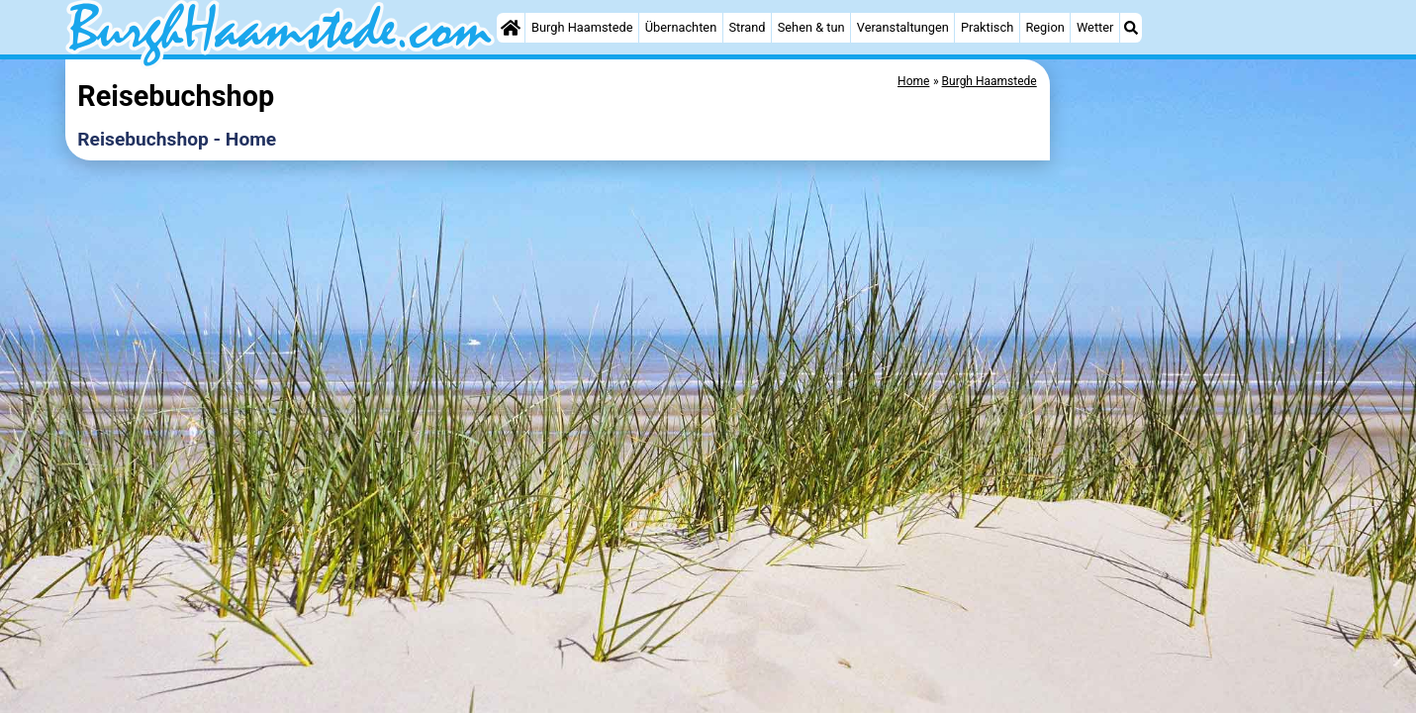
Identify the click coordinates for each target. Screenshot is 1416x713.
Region (1044, 27)
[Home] (510, 28)
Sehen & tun (811, 27)
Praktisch (987, 27)
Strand (746, 27)
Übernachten (680, 27)
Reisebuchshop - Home (176, 139)
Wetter (1095, 27)
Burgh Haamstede (582, 27)
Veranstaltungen (903, 27)
